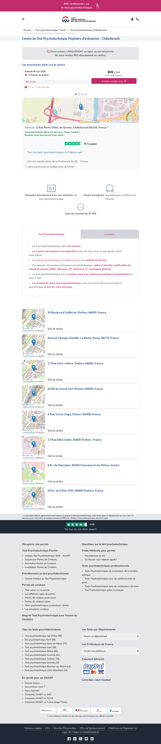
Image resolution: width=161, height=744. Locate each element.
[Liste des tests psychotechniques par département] (110, 636)
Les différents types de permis (40, 593)
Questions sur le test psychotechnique (105, 544)
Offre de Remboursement (92, 728)
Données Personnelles (65, 728)
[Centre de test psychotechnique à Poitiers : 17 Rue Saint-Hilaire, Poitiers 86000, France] (80, 371)
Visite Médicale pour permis (98, 550)
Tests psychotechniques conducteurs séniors (47, 605)
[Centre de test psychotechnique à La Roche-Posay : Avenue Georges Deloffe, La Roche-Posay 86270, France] (80, 345)
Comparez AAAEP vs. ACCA (39, 698)
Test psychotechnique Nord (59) (40, 639)
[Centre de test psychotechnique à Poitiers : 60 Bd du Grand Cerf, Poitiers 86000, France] (80, 396)
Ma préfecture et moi (95, 555)
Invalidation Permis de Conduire (40, 567)
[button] (81, 107)
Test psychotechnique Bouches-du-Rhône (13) (48, 666)
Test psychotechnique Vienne (50, 30)
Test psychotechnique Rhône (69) (41, 651)
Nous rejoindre (32, 690)
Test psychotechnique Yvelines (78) (42, 658)
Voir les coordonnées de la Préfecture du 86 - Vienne (57, 161)
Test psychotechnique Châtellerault (88, 30)
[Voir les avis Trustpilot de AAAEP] (81, 143)
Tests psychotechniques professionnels (105, 566)
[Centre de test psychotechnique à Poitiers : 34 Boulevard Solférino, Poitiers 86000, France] (80, 320)
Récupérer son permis (35, 544)
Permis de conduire (33, 585)
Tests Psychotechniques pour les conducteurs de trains (112, 586)
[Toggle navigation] (23, 19)
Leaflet (110, 122)
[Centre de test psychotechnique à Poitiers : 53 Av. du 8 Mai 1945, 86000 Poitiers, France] (80, 498)
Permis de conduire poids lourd (40, 597)
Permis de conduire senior (38, 601)
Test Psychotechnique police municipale (104, 590)
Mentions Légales (33, 728)
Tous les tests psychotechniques (41, 629)
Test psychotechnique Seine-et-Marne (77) (46, 643)
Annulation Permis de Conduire (40, 563)
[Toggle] (132, 19)
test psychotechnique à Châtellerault (57, 260)
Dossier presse (32, 683)
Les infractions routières (37, 609)
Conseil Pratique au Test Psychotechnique (45, 578)
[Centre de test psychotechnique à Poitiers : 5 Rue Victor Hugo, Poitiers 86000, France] (80, 422)
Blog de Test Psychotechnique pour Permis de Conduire (49, 617)
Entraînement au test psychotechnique (45, 573)
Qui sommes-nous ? (35, 686)
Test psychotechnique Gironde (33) (42, 662)
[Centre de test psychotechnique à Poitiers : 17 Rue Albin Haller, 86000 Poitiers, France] (80, 447)
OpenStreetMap (123, 122)
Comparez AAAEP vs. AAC (38, 694)
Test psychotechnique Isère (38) (40, 647)
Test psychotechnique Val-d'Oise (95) (43, 635)
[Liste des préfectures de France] (110, 651)
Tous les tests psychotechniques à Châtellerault (54, 152)
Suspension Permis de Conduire (41, 559)
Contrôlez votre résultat (96, 680)
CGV (47, 728)
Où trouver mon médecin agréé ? (101, 559)
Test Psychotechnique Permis (40, 550)
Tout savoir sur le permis (37, 590)
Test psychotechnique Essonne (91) (42, 655)
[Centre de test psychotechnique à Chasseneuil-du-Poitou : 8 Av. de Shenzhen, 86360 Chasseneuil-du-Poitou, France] (80, 473)
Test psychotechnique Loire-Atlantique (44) (46, 670)
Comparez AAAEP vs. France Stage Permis (46, 702)
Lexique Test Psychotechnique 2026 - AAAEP (47, 555)
